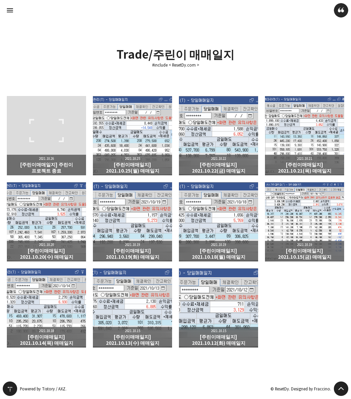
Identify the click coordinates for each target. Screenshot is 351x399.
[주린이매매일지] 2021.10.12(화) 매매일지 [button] (218, 308)
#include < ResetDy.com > (175, 65)
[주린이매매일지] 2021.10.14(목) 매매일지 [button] (46, 308)
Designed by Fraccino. (311, 388)
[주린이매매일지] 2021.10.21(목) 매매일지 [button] (304, 135)
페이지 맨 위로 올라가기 (341, 388)
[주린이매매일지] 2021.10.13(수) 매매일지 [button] (132, 308)
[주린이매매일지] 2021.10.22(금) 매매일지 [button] (218, 135)
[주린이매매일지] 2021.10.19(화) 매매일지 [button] (132, 221)
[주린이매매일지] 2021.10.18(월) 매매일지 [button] (218, 221)
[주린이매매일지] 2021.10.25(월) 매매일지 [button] (132, 135)
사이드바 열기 (10, 10)
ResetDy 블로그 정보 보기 (341, 10)
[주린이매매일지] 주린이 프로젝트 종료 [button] (46, 135)
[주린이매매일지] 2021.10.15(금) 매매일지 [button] (304, 221)
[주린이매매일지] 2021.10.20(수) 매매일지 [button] (46, 221)
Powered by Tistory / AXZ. (43, 388)
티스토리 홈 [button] (10, 388)
